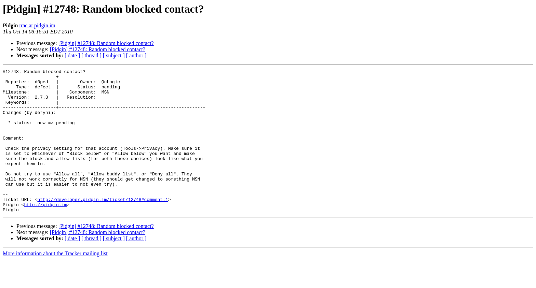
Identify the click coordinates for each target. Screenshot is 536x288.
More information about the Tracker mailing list (55, 282)
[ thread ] (91, 55)
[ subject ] (114, 55)
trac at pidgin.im (37, 25)
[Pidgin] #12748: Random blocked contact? (106, 43)
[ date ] (72, 55)
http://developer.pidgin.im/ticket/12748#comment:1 (102, 226)
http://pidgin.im (45, 232)
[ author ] (136, 55)
